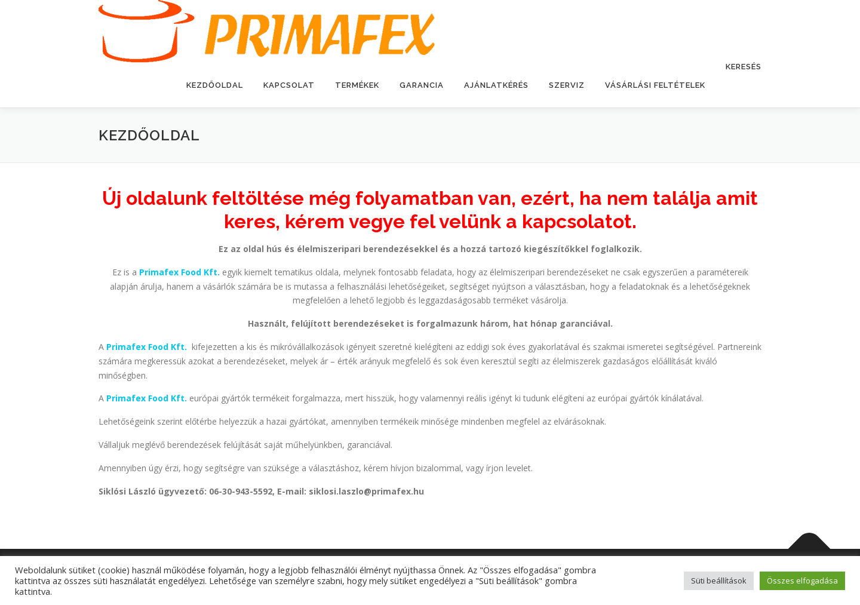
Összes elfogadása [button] (802, 580)
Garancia (422, 85)
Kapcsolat (289, 85)
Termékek (357, 85)
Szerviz (567, 85)
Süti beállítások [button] (719, 580)
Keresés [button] (743, 66)
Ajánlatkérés (496, 85)
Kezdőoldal (214, 85)
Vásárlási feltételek (655, 85)
